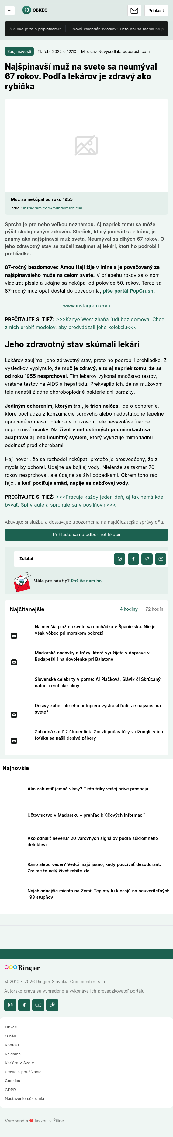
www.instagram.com (86, 306)
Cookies (12, 1080)
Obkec (11, 1026)
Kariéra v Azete (19, 1062)
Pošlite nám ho (86, 580)
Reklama (13, 1053)
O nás (10, 1035)
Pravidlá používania (23, 1071)
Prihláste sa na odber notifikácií (86, 534)
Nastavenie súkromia (24, 1098)
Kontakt (12, 1044)
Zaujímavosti (19, 51)
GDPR (10, 1089)
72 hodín (154, 609)
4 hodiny (129, 609)
